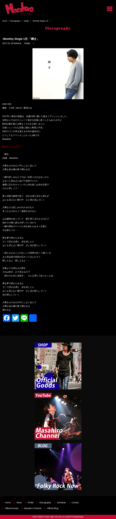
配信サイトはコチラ (11, 146)
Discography (15, 21)
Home (4, 21)
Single (26, 21)
